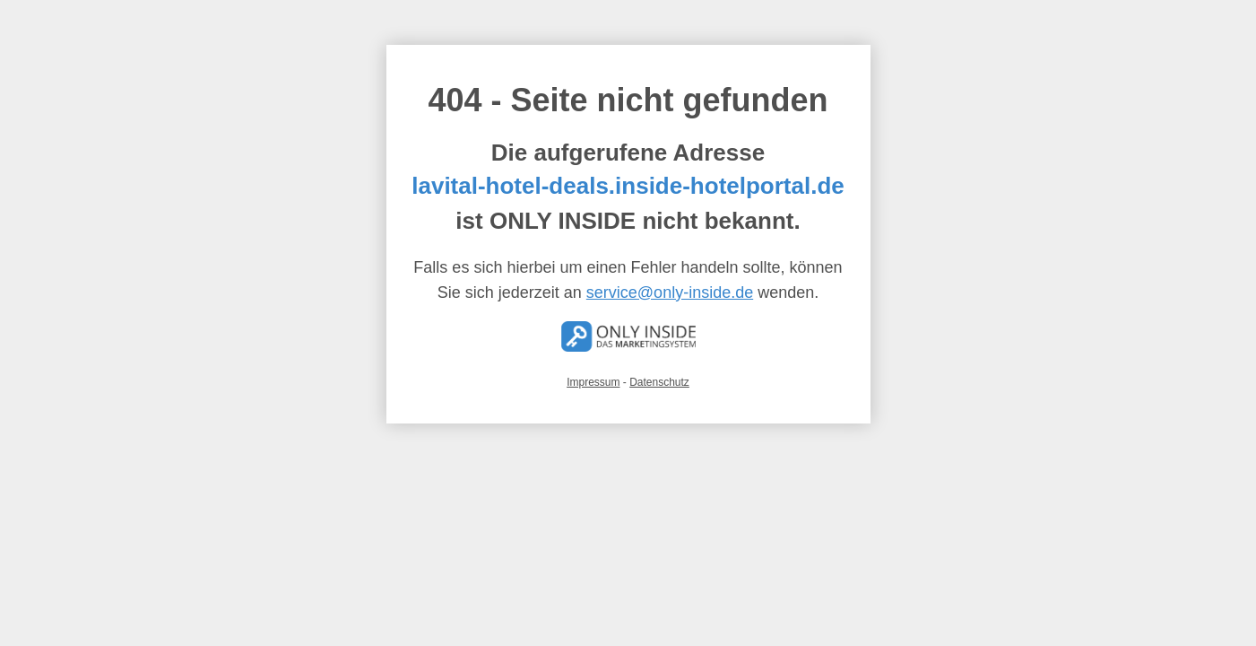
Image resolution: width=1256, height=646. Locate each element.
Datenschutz (659, 382)
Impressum (593, 382)
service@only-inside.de (669, 292)
